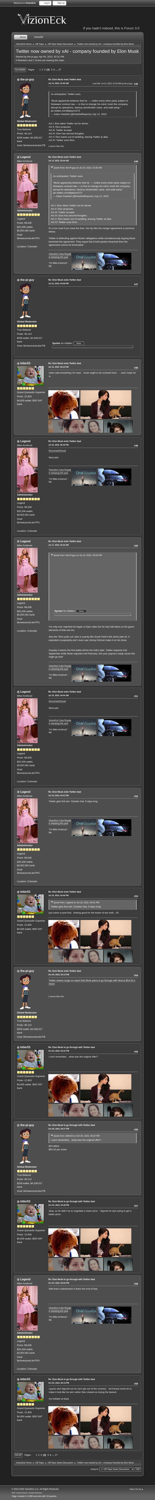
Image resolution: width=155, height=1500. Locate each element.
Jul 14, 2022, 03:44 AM (58, 161)
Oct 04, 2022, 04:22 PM (58, 1051)
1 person (52, 146)
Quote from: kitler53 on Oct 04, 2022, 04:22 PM (77, 1136)
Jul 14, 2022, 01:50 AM (58, 83)
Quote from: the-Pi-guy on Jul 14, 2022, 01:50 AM (78, 168)
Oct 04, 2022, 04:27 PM (58, 1129)
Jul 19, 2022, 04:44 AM (58, 695)
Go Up (18, 1455)
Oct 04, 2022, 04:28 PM (58, 1205)
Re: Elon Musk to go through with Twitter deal (71, 1047)
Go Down (20, 70)
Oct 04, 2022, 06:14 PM (58, 1383)
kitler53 (25, 363)
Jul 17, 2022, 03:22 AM (58, 545)
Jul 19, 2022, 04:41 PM (58, 795)
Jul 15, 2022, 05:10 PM (58, 367)
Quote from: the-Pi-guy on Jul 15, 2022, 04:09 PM (78, 555)
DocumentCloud (57, 450)
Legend (25, 156)
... (57, 69)
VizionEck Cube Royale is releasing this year (60, 471)
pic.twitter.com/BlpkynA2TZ (65, 110)
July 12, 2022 (99, 114)
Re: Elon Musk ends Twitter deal (64, 79)
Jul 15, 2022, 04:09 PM (58, 283)
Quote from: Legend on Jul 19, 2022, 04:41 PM (76, 902)
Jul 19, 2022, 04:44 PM (58, 895)
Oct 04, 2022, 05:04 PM (58, 1283)
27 (59, 69)
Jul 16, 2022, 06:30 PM (58, 445)
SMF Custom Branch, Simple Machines (27, 1493)
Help (132, 1489)
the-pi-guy (27, 79)
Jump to (94, 1469)
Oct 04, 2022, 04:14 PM (58, 974)
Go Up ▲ (139, 1489)
